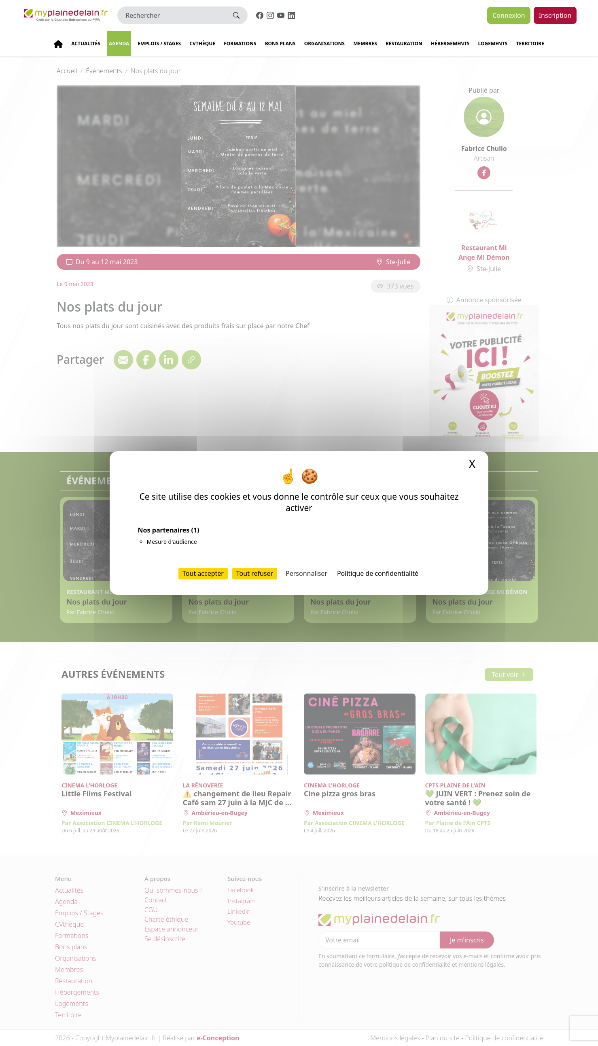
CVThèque (202, 43)
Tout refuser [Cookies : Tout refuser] (254, 573)
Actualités (85, 43)
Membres (365, 43)
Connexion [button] (508, 15)
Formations (240, 43)
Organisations (324, 43)
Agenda (119, 43)
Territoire (530, 43)
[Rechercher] (171, 15)
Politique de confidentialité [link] (377, 573)
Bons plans (280, 43)
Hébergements (450, 43)
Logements (493, 43)
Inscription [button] (555, 15)
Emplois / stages (159, 43)
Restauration (404, 43)
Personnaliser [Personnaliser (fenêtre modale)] (306, 573)
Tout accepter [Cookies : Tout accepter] (203, 573)
